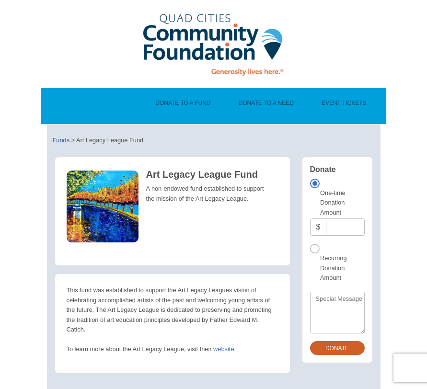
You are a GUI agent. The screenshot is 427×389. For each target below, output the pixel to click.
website (223, 349)
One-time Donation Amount (333, 202)
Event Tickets (344, 103)
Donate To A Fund (182, 103)
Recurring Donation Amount (333, 267)
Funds (61, 140)
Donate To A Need (266, 103)
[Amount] (345, 226)
